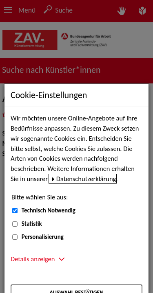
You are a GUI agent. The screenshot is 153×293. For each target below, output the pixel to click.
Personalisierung (43, 237)
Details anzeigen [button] (33, 259)
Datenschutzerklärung (86, 179)
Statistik (32, 223)
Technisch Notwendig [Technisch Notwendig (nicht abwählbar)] (48, 210)
